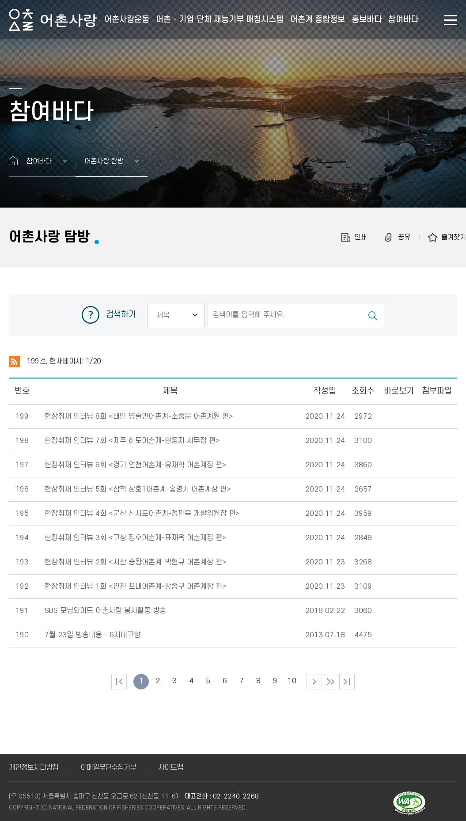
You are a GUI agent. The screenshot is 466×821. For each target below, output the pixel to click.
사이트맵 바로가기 (450, 20)
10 (292, 681)
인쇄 (361, 237)
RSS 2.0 (14, 362)
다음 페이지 (314, 681)
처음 (119, 681)
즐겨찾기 (453, 237)
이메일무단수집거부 (108, 768)
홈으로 (13, 160)
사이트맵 (170, 768)
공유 (404, 237)
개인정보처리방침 (33, 768)
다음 (330, 681)
